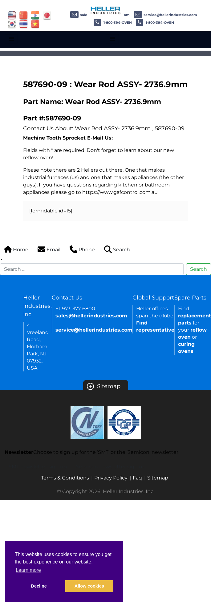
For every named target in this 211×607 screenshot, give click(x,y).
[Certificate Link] (87, 422)
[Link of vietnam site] (35, 24)
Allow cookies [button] (89, 586)
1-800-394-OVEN (113, 22)
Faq (137, 478)
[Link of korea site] (12, 24)
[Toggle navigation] (11, 39)
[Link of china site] (23, 15)
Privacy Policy (111, 478)
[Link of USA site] (12, 15)
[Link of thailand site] (23, 24)
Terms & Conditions (65, 478)
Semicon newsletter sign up (111, 467)
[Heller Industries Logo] (105, 10)
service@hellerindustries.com (165, 15)
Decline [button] (39, 586)
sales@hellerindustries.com (91, 316)
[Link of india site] (35, 15)
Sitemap (103, 386)
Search (198, 269)
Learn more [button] (28, 570)
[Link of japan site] (47, 15)
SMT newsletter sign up (38, 467)
